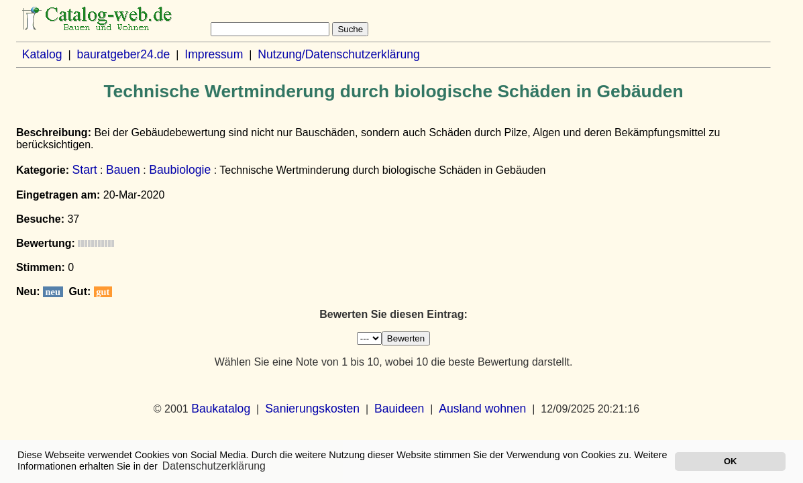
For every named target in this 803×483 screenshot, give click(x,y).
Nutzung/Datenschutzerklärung (339, 54)
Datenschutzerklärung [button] (214, 466)
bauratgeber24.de (123, 54)
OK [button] (730, 461)
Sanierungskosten (312, 408)
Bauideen (399, 408)
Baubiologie (180, 169)
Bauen (123, 169)
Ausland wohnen (482, 408)
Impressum (213, 54)
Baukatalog (220, 408)
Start (84, 169)
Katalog (42, 54)
